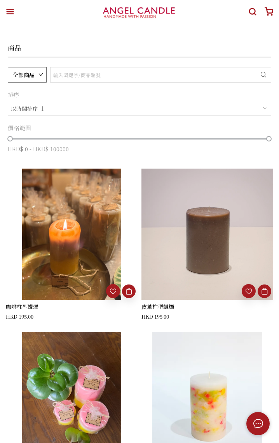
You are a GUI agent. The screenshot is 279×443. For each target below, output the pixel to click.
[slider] (10, 138)
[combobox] (139, 108)
